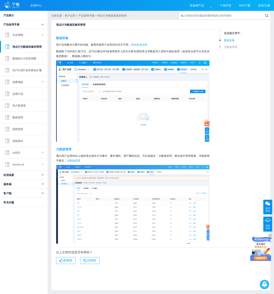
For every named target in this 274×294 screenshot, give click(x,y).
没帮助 (89, 260)
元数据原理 (73, 160)
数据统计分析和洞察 (20, 58)
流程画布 (14, 141)
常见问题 (8, 202)
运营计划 (14, 94)
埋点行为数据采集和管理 (23, 47)
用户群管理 (15, 106)
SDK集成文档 (139, 44)
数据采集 (229, 40)
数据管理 (14, 117)
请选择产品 (197, 5)
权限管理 (14, 129)
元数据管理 (230, 46)
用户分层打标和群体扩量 (23, 70)
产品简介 (8, 15)
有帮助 (65, 260)
